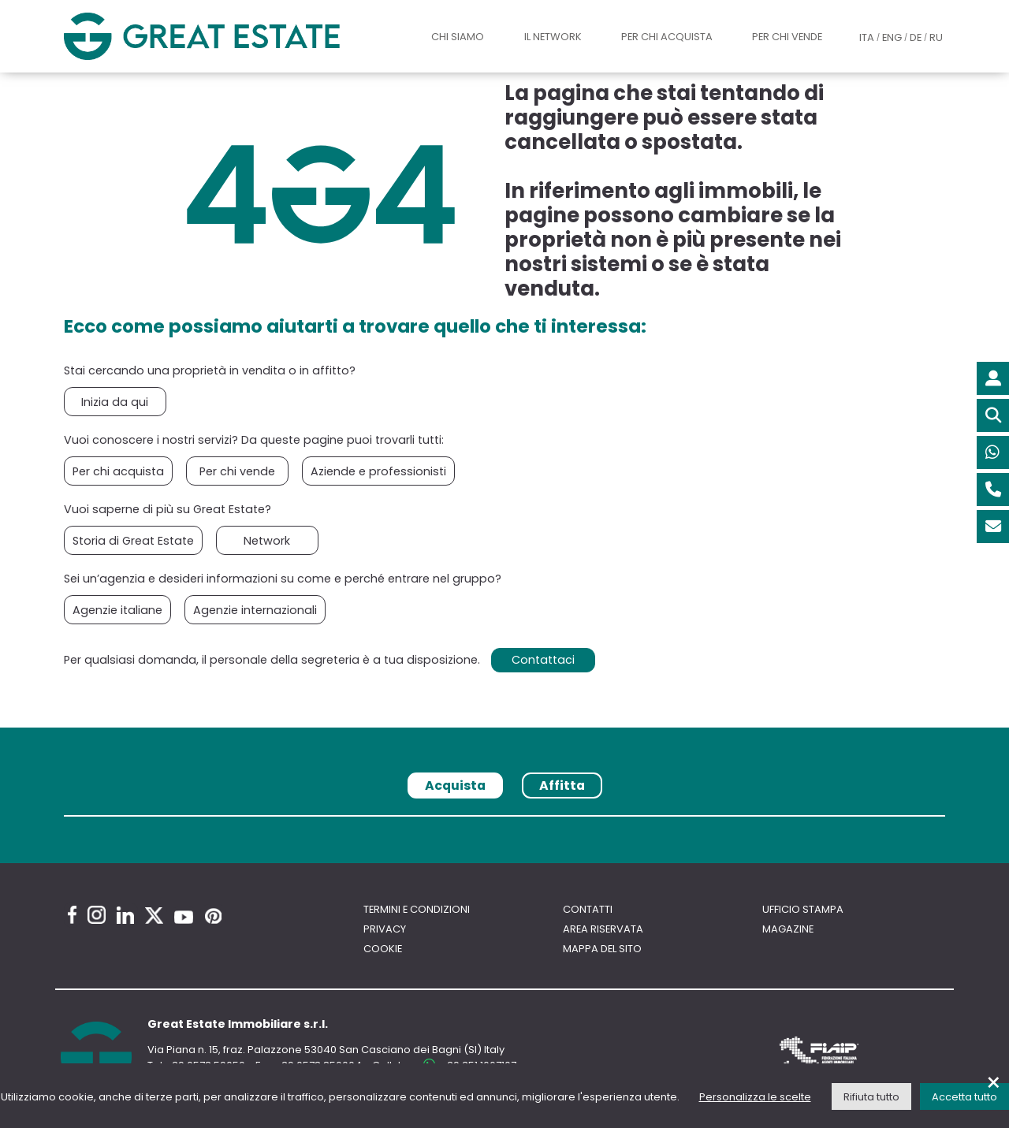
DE (916, 37)
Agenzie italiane (117, 610)
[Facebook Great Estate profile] (72, 915)
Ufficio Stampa (802, 909)
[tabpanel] (504, 822)
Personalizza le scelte (755, 1096)
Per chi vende (787, 36)
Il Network (553, 36)
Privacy (384, 928)
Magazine (788, 928)
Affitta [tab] (562, 785)
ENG (892, 37)
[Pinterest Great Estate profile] (213, 916)
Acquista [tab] (455, 785)
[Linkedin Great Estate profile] (125, 915)
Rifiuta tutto (871, 1096)
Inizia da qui (114, 402)
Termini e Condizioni (416, 909)
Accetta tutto (964, 1096)
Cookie (382, 948)
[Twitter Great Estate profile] (154, 915)
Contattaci (543, 660)
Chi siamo (457, 36)
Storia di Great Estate (133, 541)
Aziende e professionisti (378, 471)
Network (267, 541)
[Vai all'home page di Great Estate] (232, 36)
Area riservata (603, 928)
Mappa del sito (602, 948)
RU (936, 37)
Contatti (587, 909)
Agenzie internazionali (255, 610)
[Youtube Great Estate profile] (183, 917)
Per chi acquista (667, 36)
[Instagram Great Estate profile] (97, 915)
